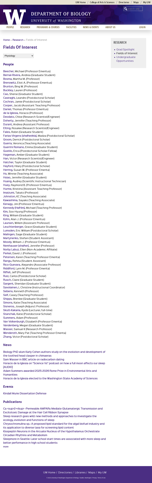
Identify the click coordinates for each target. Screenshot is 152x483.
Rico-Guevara (11, 264)
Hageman (9, 154)
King (6, 215)
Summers (9, 317)
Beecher (8, 71)
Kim (5, 211)
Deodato (8, 116)
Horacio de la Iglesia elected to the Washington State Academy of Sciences (50, 378)
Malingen (9, 234)
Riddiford (8, 268)
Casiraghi (9, 97)
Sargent (8, 283)
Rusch (7, 279)
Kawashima (10, 200)
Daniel (7, 109)
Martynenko (10, 238)
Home (6, 39)
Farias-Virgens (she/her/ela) (20, 135)
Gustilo (7, 150)
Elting (6, 128)
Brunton (8, 86)
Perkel (7, 253)
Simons (7, 302)
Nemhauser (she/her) (16, 245)
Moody (7, 241)
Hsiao (6, 177)
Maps (136, 2)
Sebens (8, 291)
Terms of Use (101, 478)
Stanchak (9, 314)
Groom (7, 139)
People (10, 27)
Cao (5, 94)
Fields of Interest (127, 53)
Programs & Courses (48, 27)
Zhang (7, 336)
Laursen (8, 223)
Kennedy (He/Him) (14, 207)
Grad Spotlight (125, 49)
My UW (147, 2)
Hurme (7, 188)
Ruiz (6, 276)
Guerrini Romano (13, 147)
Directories (124, 2)
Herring (7, 169)
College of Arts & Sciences (102, 2)
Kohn (6, 219)
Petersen (9, 257)
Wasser (8, 329)
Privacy (94, 478)
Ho (5, 173)
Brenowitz (9, 82)
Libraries (80, 472)
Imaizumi (8, 192)
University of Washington (14, 17)
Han (5, 158)
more (5, 446)
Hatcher (8, 162)
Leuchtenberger (13, 226)
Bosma (7, 78)
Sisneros (8, 306)
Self (5, 295)
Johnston (9, 196)
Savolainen (10, 287)
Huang (7, 181)
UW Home (81, 2)
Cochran (8, 101)
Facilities (71, 27)
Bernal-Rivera (11, 75)
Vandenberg (10, 325)
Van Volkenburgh (13, 321)
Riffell (6, 272)
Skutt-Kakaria (11, 310)
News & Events (91, 27)
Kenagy (8, 204)
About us (110, 27)
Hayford (8, 166)
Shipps (7, 298)
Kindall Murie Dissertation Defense (24, 393)
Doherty (8, 120)
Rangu (7, 260)
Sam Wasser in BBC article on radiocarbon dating (33, 359)
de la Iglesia (10, 113)
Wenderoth (10, 332)
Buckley (8, 90)
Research (18, 39)
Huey (6, 185)
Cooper (7, 105)
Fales (6, 132)
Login (142, 27)
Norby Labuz (11, 249)
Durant (7, 124)
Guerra (7, 143)
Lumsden (9, 230)
